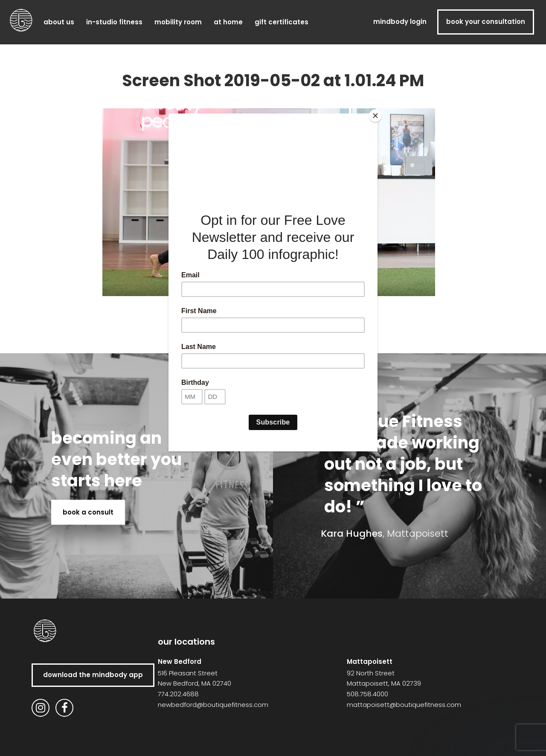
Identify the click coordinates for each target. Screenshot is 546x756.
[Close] (375, 115)
